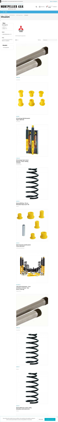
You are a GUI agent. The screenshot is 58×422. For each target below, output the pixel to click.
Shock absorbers (46, 64)
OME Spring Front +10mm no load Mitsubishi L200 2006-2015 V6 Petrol (50, 157)
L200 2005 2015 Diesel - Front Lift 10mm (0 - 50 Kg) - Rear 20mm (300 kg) (36, 180)
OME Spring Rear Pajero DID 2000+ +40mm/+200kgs (49, 279)
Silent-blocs (32, 64)
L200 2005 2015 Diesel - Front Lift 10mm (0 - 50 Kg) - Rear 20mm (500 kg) (36, 205)
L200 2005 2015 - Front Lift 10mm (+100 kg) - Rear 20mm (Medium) (49, 374)
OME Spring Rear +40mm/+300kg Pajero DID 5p (35, 374)
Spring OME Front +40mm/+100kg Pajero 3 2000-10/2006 (36, 328)
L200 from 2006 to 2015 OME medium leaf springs (22, 156)
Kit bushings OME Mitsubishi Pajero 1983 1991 (35, 61)
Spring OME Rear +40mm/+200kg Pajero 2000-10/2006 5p (21, 328)
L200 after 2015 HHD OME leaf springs (49, 304)
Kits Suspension (6, 47)
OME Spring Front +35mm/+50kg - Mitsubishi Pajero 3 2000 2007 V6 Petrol (22, 230)
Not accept (41, 419)
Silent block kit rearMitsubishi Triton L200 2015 (35, 84)
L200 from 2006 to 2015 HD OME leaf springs (22, 204)
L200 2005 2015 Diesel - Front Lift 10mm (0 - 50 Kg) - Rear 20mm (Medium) (50, 133)
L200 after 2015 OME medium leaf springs (21, 179)
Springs (17, 87)
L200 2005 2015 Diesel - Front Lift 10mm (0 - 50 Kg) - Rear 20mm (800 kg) (22, 254)
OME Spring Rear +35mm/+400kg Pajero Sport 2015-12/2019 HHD (36, 398)
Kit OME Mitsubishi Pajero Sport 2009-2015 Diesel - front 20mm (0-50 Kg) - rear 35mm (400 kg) (22, 280)
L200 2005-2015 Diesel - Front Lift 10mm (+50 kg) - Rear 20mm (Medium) (50, 254)
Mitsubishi (5, 45)
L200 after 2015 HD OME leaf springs (50, 228)
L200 (5, 27)
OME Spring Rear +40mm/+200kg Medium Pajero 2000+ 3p (36, 351)
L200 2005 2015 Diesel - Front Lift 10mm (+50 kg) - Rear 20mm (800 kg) (50, 351)
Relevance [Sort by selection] (50, 40)
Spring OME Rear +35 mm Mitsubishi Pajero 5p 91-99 (22, 84)
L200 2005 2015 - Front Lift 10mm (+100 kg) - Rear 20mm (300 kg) (49, 398)
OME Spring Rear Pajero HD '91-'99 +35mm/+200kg (35, 132)
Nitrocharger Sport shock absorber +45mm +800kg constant (49, 61)
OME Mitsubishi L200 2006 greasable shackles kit (22, 374)
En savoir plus (29, 419)
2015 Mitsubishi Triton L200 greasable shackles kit (22, 398)
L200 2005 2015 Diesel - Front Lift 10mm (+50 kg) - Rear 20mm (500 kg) (50, 328)
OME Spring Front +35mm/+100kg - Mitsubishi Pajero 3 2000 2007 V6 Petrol (36, 230)
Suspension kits (46, 88)
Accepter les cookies (50, 419)
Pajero (5, 28)
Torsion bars (18, 60)
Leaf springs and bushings (34, 87)
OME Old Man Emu (7, 34)
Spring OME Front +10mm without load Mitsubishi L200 (36, 279)
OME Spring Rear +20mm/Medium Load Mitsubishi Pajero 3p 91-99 (50, 180)
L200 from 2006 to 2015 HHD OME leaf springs (22, 304)
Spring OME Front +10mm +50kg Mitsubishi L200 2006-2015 (50, 109)
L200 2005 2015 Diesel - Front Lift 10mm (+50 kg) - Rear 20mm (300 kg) (36, 305)
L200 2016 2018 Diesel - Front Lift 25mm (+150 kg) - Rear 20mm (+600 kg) (50, 85)
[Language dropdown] (55, 6)
